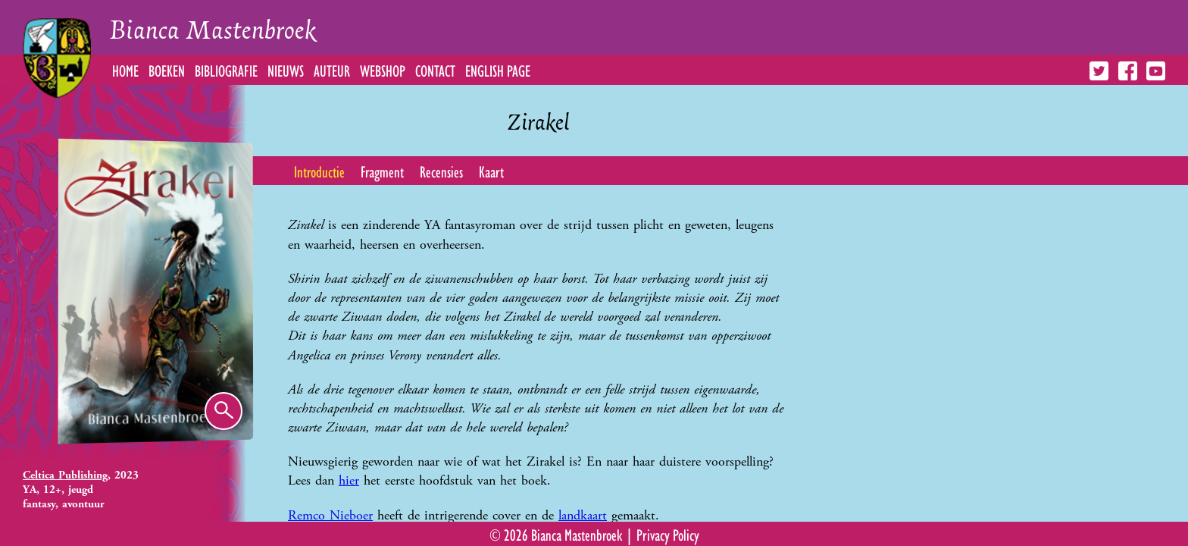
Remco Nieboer (330, 515)
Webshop (382, 70)
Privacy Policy (667, 534)
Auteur (332, 70)
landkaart (582, 515)
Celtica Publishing (65, 475)
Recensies (441, 170)
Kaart (491, 170)
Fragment (382, 170)
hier (349, 480)
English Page (497, 70)
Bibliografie (226, 70)
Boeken (166, 70)
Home (125, 70)
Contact (435, 70)
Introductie (319, 170)
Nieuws (285, 70)
